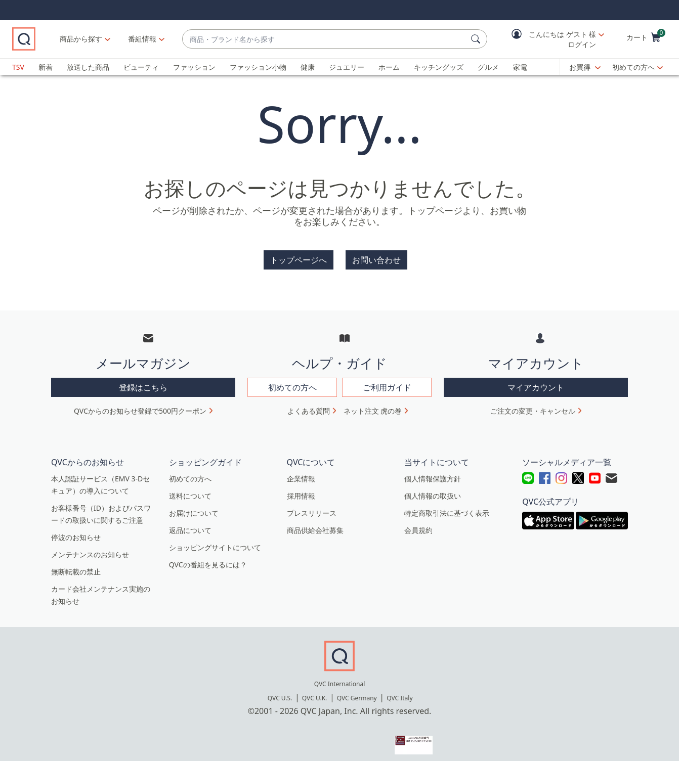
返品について (190, 524)
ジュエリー (346, 67)
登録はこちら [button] (143, 381)
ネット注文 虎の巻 (373, 404)
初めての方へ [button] (292, 381)
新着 (45, 67)
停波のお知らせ (76, 531)
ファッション (194, 67)
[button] (550, 39)
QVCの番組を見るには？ (208, 558)
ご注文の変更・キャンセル (532, 405)
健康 (308, 67)
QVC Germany (357, 692)
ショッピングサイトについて (215, 541)
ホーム (389, 67)
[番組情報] (187, 39)
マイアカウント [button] (535, 381)
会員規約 (418, 524)
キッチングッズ (438, 67)
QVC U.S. (280, 692)
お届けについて (194, 507)
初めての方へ (633, 67)
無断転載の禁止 (76, 565)
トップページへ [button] (298, 259)
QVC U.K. (314, 692)
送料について (190, 490)
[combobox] (346, 39)
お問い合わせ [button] (376, 259)
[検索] (477, 39)
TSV (18, 67)
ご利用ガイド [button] (387, 381)
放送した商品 (88, 67)
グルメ (488, 67)
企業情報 (301, 472)
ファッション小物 (258, 67)
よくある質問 (308, 404)
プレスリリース (311, 507)
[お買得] (585, 67)
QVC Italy (399, 692)
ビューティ (141, 67)
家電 (520, 67)
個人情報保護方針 (432, 472)
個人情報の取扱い (432, 490)
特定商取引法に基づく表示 (446, 507)
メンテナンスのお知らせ (90, 548)
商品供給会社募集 (315, 524)
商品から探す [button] (125, 38)
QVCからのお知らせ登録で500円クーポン (140, 405)
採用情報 (301, 490)
